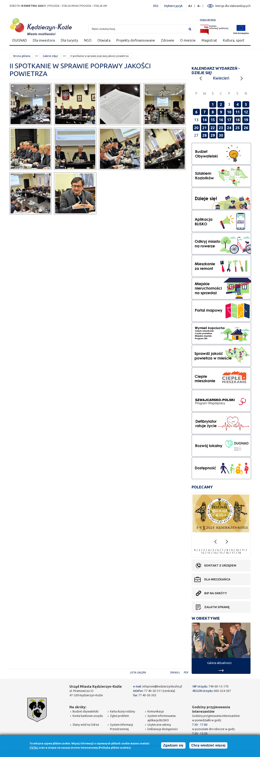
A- (199, 6)
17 (229, 120)
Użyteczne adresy (159, 724)
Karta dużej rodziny (122, 711)
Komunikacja (155, 711)
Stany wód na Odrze (86, 724)
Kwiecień (221, 78)
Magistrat (209, 40)
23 (221, 128)
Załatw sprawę (216, 607)
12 (246, 112)
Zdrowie (167, 40)
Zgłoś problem (119, 716)
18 (237, 120)
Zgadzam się (173, 746)
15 (213, 120)
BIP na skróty (215, 593)
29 (213, 135)
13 (208, 552)
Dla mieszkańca (217, 579)
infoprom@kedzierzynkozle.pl (162, 686)
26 (246, 128)
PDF (186, 672)
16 (221, 120)
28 (204, 135)
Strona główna (21, 56)
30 (221, 135)
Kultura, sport (233, 40)
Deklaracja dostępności (162, 729)
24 (229, 128)
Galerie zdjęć (50, 56)
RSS (155, 6)
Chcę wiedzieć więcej (208, 746)
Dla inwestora (44, 40)
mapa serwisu (208, 19)
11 (237, 112)
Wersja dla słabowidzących (233, 6)
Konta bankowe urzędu (88, 716)
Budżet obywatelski (85, 711)
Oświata (103, 40)
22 (213, 128)
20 (196, 128)
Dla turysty (69, 40)
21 (204, 128)
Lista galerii (138, 672)
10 (229, 112)
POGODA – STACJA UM (93, 5)
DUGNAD (19, 40)
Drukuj (175, 672)
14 (204, 120)
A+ (190, 6)
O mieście (188, 40)
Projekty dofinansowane (135, 40)
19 (246, 120)
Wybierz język (173, 6)
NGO (88, 40)
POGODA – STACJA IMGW (63, 5)
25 (237, 128)
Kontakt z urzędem (220, 565)
